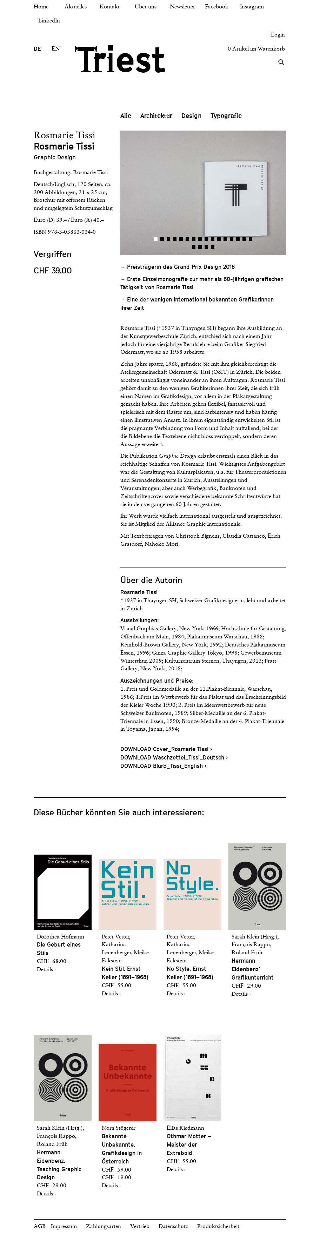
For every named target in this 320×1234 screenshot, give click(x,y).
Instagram (252, 7)
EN (56, 49)
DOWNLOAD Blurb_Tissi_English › (163, 766)
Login (278, 35)
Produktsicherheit (218, 1226)
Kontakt (110, 7)
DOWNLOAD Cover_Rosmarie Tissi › (166, 749)
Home (41, 7)
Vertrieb (139, 1226)
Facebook (216, 7)
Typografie (226, 116)
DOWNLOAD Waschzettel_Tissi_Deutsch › (174, 757)
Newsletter (182, 7)
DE (37, 49)
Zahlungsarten (103, 1226)
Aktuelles (76, 7)
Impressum (64, 1226)
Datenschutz (173, 1226)
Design (191, 115)
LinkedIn (49, 21)
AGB (40, 1226)
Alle (125, 116)
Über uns (145, 7)
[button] (162, 193)
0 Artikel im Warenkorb (256, 49)
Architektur (156, 116)
